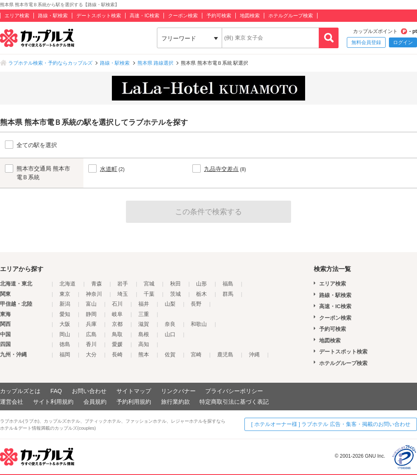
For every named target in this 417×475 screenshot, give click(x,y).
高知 (143, 344)
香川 (91, 344)
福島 (228, 284)
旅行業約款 (175, 401)
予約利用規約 (133, 401)
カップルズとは (20, 391)
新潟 (64, 304)
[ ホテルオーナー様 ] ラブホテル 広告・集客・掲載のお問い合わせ (330, 424)
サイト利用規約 (53, 401)
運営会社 (11, 401)
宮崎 (196, 354)
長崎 (117, 354)
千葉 (149, 294)
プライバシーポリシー (234, 391)
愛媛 (117, 344)
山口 (170, 334)
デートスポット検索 (98, 16)
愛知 (64, 314)
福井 (143, 304)
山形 (201, 284)
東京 (64, 294)
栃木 (201, 294)
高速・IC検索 (144, 16)
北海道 (67, 284)
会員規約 (95, 401)
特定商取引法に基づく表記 (234, 401)
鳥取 (117, 334)
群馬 (228, 294)
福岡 (64, 354)
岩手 (122, 284)
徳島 (64, 344)
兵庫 (91, 324)
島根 (143, 334)
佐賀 (170, 354)
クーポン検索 (183, 16)
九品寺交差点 (221, 169)
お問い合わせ (89, 391)
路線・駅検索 (53, 16)
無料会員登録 (366, 42)
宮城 (149, 284)
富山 (91, 304)
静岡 (91, 314)
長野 (196, 304)
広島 (91, 334)
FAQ (56, 391)
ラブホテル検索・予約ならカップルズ (50, 63)
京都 (117, 324)
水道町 (108, 169)
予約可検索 (218, 16)
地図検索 (250, 16)
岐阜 (117, 314)
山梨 (170, 304)
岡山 (64, 334)
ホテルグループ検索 (290, 16)
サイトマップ (133, 391)
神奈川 (94, 294)
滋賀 (143, 324)
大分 (91, 354)
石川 (117, 304)
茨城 (175, 294)
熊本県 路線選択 (155, 63)
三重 (143, 314)
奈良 (170, 324)
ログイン (403, 42)
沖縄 (254, 354)
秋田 (175, 284)
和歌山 (199, 324)
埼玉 (122, 294)
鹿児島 (225, 354)
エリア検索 (17, 16)
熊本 (143, 354)
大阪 (64, 324)
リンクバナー (178, 391)
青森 (96, 284)
